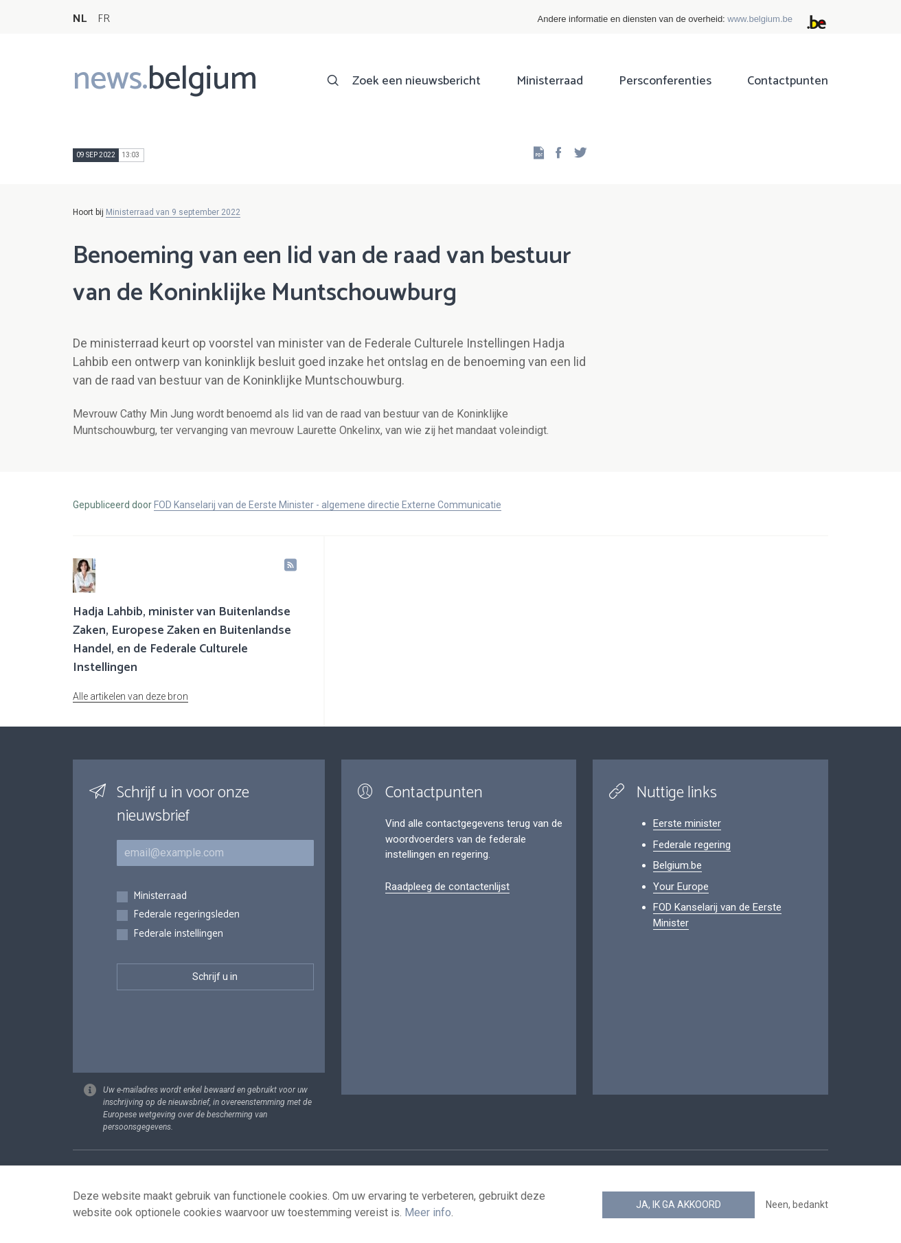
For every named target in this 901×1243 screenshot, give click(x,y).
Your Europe (681, 886)
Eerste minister (687, 823)
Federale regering (692, 845)
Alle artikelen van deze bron (130, 696)
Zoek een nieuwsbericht (416, 81)
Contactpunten (787, 81)
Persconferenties (665, 81)
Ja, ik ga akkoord (678, 1204)
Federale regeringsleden (186, 915)
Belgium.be (677, 865)
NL (80, 19)
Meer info (427, 1212)
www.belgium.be (759, 19)
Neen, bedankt (797, 1204)
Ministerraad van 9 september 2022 (173, 212)
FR (104, 19)
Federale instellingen (178, 934)
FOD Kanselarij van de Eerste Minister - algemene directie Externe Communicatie (327, 504)
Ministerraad (549, 81)
